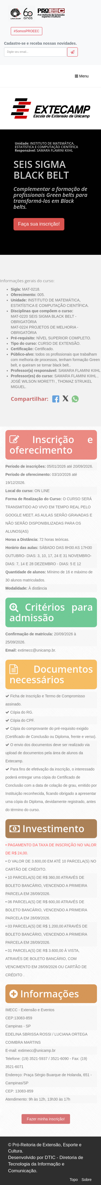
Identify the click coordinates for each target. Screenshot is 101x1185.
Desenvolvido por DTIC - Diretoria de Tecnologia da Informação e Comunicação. (45, 1164)
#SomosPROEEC (26, 31)
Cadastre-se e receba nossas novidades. (40, 43)
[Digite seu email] (35, 52)
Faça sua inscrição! (39, 224)
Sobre (87, 1179)
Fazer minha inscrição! (46, 1118)
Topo (73, 1179)
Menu (82, 76)
